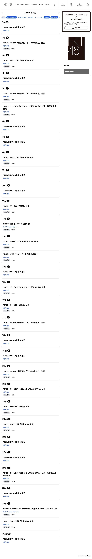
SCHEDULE (47, 4)
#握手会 (47, 17)
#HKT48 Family (11, 17)
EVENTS (27, 4)
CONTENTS (34, 4)
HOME (17, 4)
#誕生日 (30, 17)
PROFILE (41, 4)
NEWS (22, 4)
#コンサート (38, 17)
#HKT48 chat (22, 17)
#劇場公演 (54, 17)
